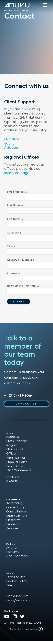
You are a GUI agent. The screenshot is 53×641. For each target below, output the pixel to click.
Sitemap (12, 585)
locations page (16, 173)
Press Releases (16, 441)
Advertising (14, 503)
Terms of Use (15, 577)
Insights (11, 445)
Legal (10, 572)
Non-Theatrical (17, 556)
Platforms (13, 520)
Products (12, 524)
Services (12, 528)
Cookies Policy (16, 581)
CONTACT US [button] (26, 403)
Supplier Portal (17, 462)
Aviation (11, 148)
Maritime (11, 139)
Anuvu (37, 622)
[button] (45, 4)
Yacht (9, 143)
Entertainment (16, 515)
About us (13, 436)
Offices (11, 453)
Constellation (16, 511)
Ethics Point (14, 449)
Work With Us (16, 457)
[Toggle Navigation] (45, 4)
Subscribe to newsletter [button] (26, 629)
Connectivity (15, 507)
